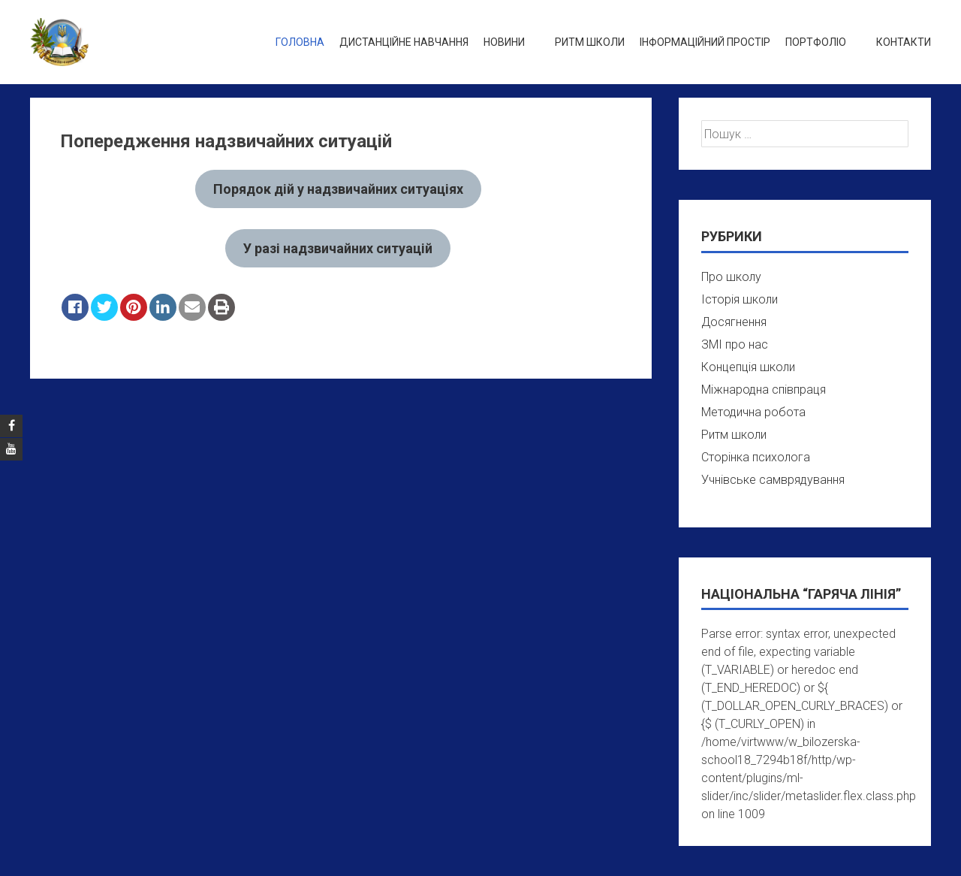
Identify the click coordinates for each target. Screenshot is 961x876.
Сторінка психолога (755, 457)
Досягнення (734, 322)
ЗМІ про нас (734, 344)
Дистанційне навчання (403, 42)
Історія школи (739, 299)
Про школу (731, 277)
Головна (300, 42)
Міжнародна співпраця (763, 389)
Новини (504, 42)
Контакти (903, 42)
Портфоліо (815, 42)
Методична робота (753, 412)
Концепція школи (748, 367)
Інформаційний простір (705, 42)
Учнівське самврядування (773, 480)
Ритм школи (590, 42)
